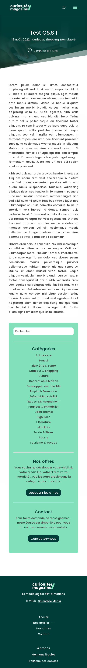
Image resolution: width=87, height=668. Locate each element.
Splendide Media (49, 601)
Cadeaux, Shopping (45, 39)
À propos (43, 648)
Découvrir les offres (43, 493)
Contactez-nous (43, 538)
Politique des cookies (43, 661)
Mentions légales (43, 654)
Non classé (67, 39)
